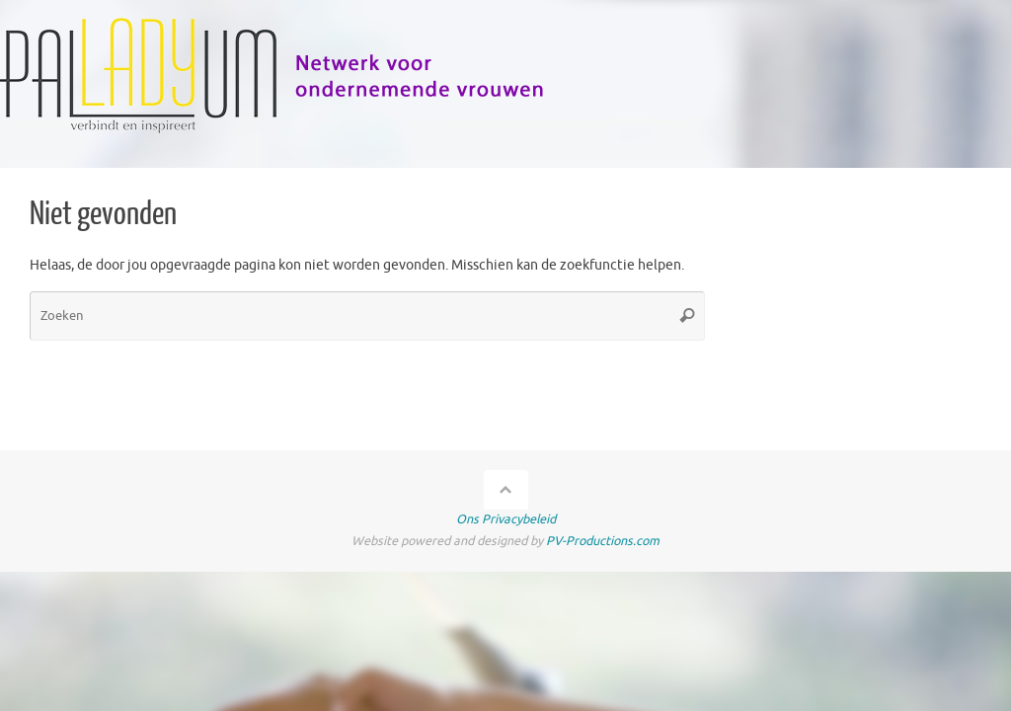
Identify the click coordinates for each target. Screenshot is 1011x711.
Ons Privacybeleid (506, 519)
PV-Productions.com (603, 541)
